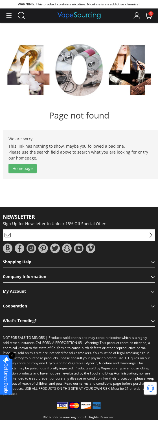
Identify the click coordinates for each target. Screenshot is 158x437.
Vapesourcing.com (69, 417)
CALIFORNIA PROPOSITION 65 (59, 342)
